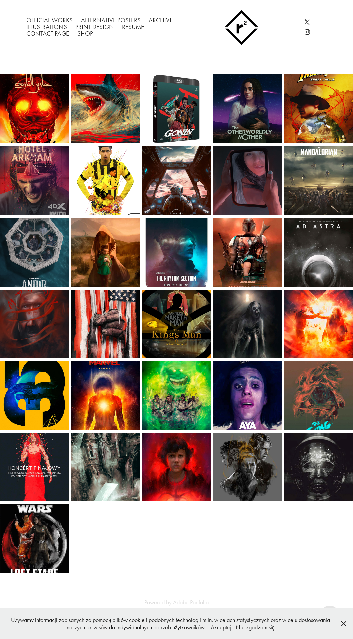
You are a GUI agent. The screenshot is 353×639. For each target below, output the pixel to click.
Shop (85, 33)
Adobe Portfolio (191, 602)
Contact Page (47, 33)
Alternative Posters (111, 20)
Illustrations (46, 27)
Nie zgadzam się (255, 627)
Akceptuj (221, 627)
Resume (133, 27)
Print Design (94, 27)
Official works (49, 20)
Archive (161, 20)
